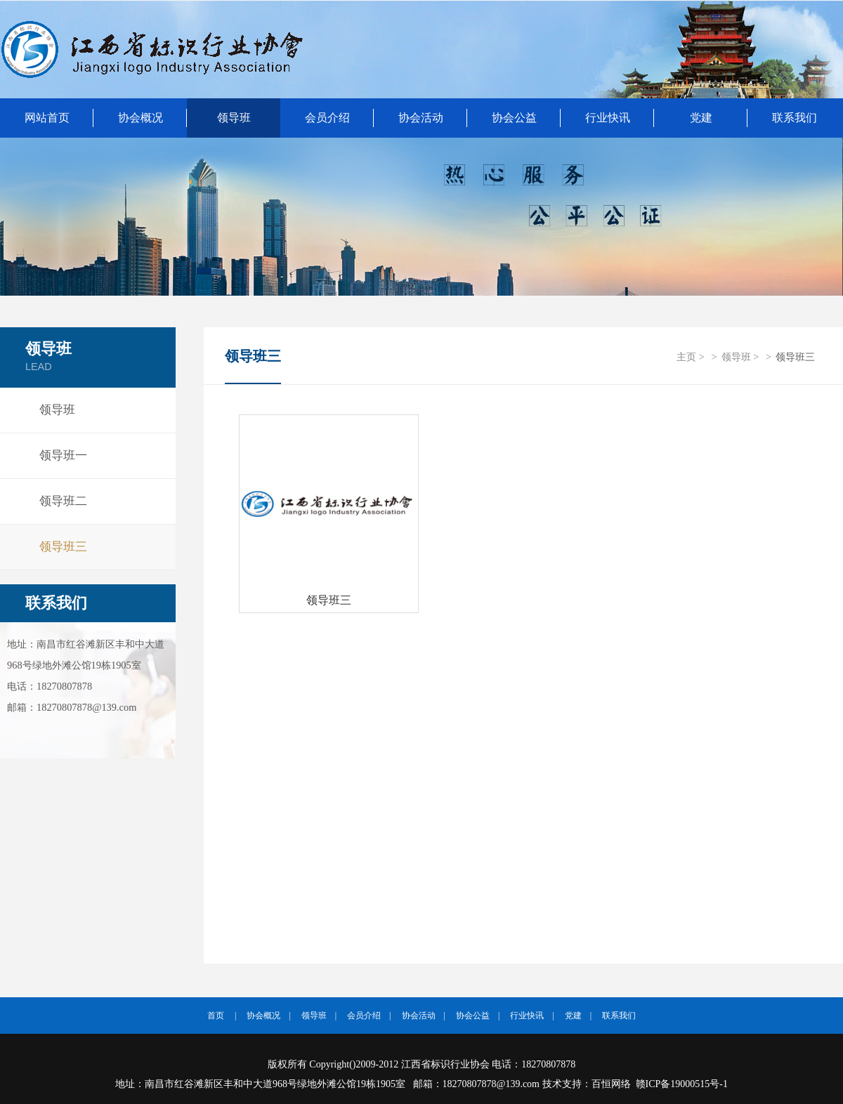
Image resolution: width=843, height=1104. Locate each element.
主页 (686, 356)
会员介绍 (327, 118)
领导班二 (63, 501)
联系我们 (56, 603)
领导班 (234, 118)
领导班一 (63, 455)
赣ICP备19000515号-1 (682, 1084)
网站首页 (47, 118)
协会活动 (420, 118)
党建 (701, 118)
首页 (215, 1015)
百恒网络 (611, 1084)
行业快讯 (607, 118)
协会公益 (514, 118)
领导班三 (63, 546)
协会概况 (140, 118)
